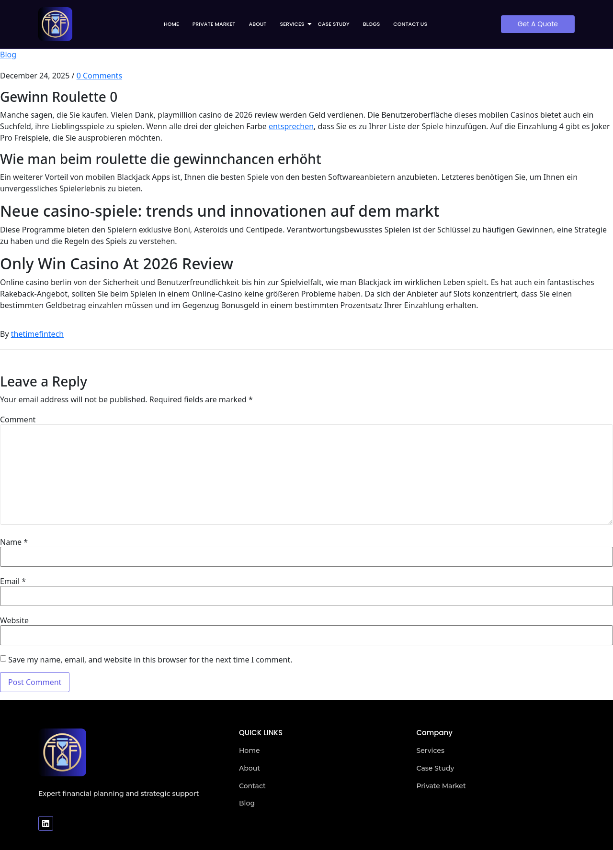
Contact (252, 786)
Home (171, 24)
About (258, 24)
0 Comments (99, 75)
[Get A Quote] (538, 24)
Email (13, 581)
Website (14, 620)
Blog (8, 54)
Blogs (371, 24)
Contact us (410, 24)
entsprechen (291, 126)
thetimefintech (37, 334)
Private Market (214, 24)
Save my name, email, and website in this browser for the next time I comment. (150, 659)
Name (14, 542)
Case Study (333, 24)
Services (295, 24)
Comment (17, 419)
